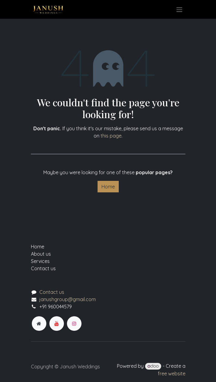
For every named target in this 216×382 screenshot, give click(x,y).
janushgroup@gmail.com (67, 299)
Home (108, 187)
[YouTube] (56, 323)
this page (111, 136)
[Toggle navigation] (179, 9)
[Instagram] (74, 323)
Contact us (51, 292)
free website (171, 373)
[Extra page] (39, 323)
